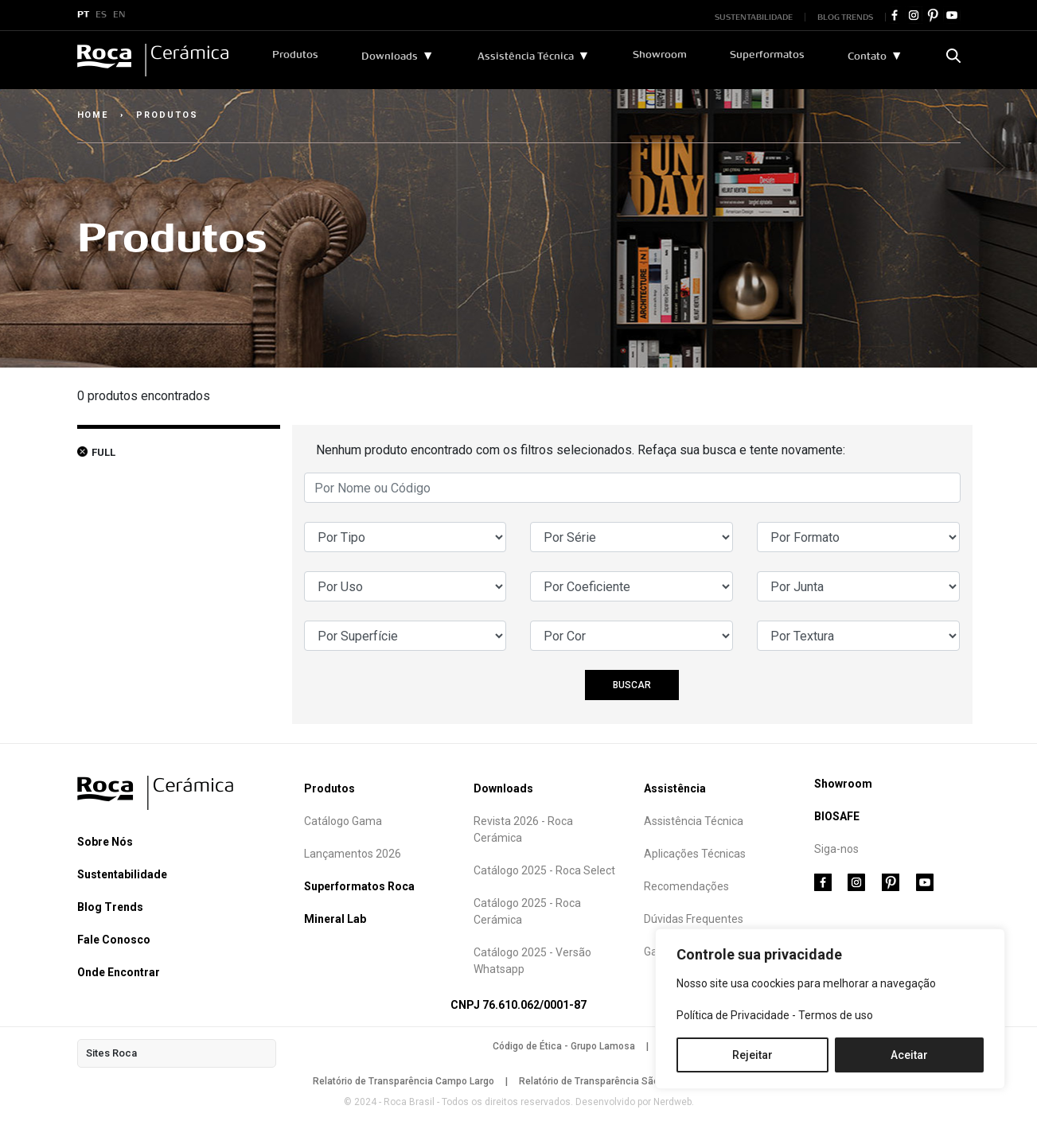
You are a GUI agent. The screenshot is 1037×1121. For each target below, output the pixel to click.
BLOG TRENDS (845, 17)
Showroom (660, 54)
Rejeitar (752, 1055)
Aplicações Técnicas (695, 853)
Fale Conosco (113, 939)
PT (83, 15)
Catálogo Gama (343, 821)
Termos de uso (835, 1015)
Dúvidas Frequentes (693, 919)
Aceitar (909, 1055)
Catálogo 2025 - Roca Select (544, 870)
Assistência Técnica (526, 56)
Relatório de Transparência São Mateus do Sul (622, 1081)
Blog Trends (110, 907)
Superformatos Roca (359, 886)
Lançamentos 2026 (352, 853)
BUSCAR (632, 685)
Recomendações (686, 886)
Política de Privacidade (732, 1015)
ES (101, 15)
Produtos (295, 54)
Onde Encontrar (118, 972)
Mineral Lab (335, 919)
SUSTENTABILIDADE (754, 17)
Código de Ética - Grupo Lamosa (564, 1046)
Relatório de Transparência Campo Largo (403, 1081)
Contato (867, 56)
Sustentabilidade (122, 874)
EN (119, 15)
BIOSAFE (837, 816)
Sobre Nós (105, 841)
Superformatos (767, 54)
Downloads (389, 56)
